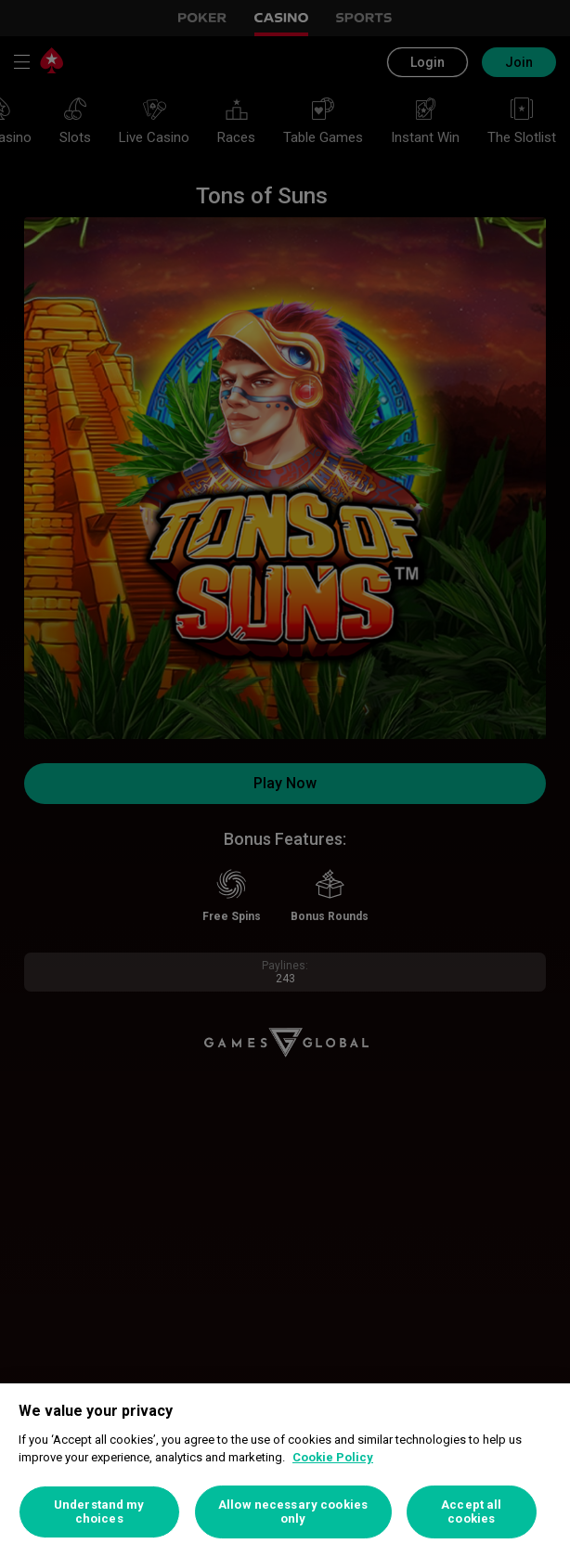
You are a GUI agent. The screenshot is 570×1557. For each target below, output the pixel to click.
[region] (285, 1470)
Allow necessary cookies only (293, 1512)
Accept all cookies (471, 1512)
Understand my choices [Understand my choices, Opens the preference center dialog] (99, 1512)
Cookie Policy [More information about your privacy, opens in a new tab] (332, 1457)
